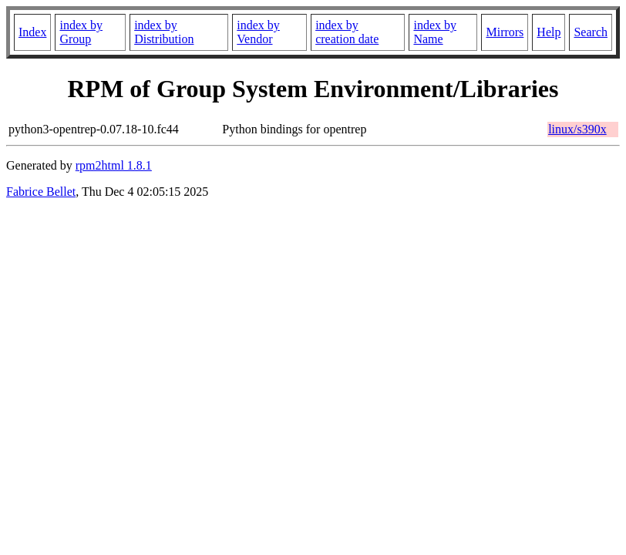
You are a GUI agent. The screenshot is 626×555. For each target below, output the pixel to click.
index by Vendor (258, 31)
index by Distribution (164, 31)
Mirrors (504, 32)
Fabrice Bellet (41, 191)
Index (32, 32)
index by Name (434, 31)
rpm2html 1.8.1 (114, 165)
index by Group (81, 31)
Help (548, 32)
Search (590, 32)
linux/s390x (577, 129)
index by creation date (347, 31)
